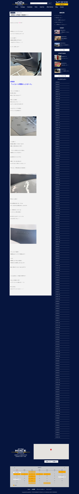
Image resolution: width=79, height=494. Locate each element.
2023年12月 (58, 151)
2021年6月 (57, 222)
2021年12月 (58, 208)
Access (62, 7)
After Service (50, 7)
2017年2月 (57, 346)
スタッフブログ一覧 (62, 76)
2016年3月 (57, 372)
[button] (62, 2)
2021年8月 (57, 218)
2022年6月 (57, 194)
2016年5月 (57, 368)
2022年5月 (57, 196)
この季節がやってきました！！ (61, 24)
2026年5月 (57, 82)
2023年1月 (57, 177)
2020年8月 (57, 246)
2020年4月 (57, 256)
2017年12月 (58, 322)
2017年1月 (57, 349)
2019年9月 (57, 272)
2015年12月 (58, 380)
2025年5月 (57, 110)
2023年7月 (57, 163)
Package (23, 7)
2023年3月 (57, 172)
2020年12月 (58, 237)
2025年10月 (58, 98)
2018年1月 (57, 320)
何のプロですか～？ (59, 22)
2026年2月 (57, 89)
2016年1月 (57, 377)
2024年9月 (57, 129)
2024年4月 (57, 141)
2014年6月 (57, 422)
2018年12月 (58, 294)
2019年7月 (57, 277)
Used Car (42, 7)
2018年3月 (57, 315)
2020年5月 (57, 253)
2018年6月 (57, 308)
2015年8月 (57, 389)
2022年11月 (58, 182)
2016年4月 (57, 370)
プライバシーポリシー (41, 489)
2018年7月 (57, 306)
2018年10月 (58, 299)
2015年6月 (57, 394)
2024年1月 (57, 148)
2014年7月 (57, 420)
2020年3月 (57, 258)
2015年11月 (58, 382)
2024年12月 (58, 122)
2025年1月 (57, 120)
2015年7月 (57, 391)
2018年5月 (57, 310)
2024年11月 (58, 125)
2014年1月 (57, 434)
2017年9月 (57, 330)
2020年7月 (57, 248)
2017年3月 (57, 344)
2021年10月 (58, 213)
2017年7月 (57, 334)
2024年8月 (57, 132)
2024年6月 (57, 136)
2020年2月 (57, 260)
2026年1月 (57, 91)
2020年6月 (57, 251)
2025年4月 (57, 113)
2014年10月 (58, 413)
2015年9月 (57, 387)
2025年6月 (57, 108)
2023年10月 (58, 156)
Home (16, 7)
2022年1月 (57, 206)
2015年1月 (57, 406)
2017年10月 (58, 327)
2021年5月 (57, 225)
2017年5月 (57, 339)
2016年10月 (58, 356)
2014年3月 (57, 430)
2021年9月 (57, 215)
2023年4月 (57, 170)
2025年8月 (57, 103)
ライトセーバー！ (59, 15)
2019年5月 (57, 282)
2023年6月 (57, 165)
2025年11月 (58, 96)
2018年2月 (57, 318)
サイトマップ (48, 489)
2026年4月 (57, 84)
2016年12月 (58, 351)
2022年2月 (57, 203)
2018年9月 (57, 301)
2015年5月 (57, 396)
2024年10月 (58, 127)
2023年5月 (57, 167)
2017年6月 (57, 337)
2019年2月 (57, 289)
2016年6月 (57, 365)
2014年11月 (58, 410)
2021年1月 (57, 234)
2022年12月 (58, 179)
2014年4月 (57, 427)
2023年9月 (57, 158)
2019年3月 (57, 287)
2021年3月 (57, 229)
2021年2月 (57, 232)
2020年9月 (57, 244)
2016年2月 (57, 375)
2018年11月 (58, 296)
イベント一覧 (61, 50)
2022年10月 (58, 184)
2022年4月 (57, 198)
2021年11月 (58, 210)
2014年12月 (58, 408)
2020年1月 (57, 263)
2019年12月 (58, 265)
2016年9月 (57, 358)
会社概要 (33, 489)
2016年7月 (57, 363)
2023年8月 (57, 160)
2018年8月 (57, 303)
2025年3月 (57, 115)
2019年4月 (57, 284)
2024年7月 (57, 134)
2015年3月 (57, 401)
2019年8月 (57, 275)
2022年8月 (57, 189)
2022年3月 (57, 201)
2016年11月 (58, 353)
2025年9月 (57, 101)
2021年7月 (57, 220)
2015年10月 (58, 384)
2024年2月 (57, 146)
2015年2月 (57, 403)
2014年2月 (57, 432)
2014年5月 (57, 425)
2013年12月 (58, 437)
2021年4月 (57, 227)
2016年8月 (57, 360)
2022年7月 (57, 191)
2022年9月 (57, 187)
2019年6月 (57, 279)
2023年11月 (58, 153)
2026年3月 (57, 86)
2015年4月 (57, 399)
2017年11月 (58, 325)
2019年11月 (58, 268)
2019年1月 (57, 291)
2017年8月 (57, 332)
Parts (36, 7)
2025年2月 (57, 117)
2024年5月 (57, 139)
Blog (57, 7)
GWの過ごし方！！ (59, 17)
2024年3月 (57, 144)
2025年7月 (57, 106)
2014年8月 (57, 418)
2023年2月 (57, 175)
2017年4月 (57, 341)
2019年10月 (58, 270)
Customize (29, 7)
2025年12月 (58, 94)
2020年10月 (58, 241)
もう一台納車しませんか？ (60, 20)
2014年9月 (57, 415)
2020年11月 (58, 239)
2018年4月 (57, 313)
